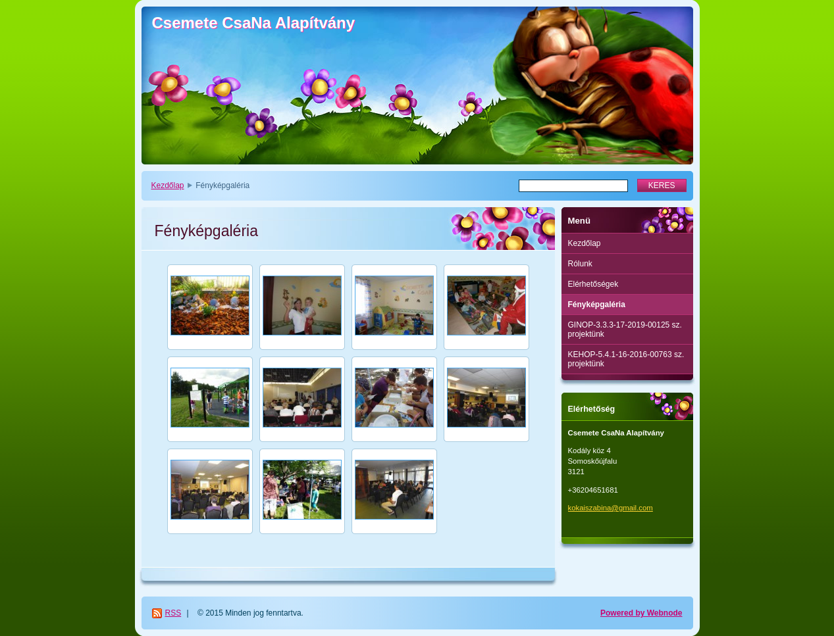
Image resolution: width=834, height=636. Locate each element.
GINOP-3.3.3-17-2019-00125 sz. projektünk (625, 329)
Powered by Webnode (641, 613)
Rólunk (580, 263)
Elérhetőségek (593, 284)
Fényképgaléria (596, 304)
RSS (173, 613)
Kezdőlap (167, 185)
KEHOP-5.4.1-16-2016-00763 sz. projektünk (626, 359)
